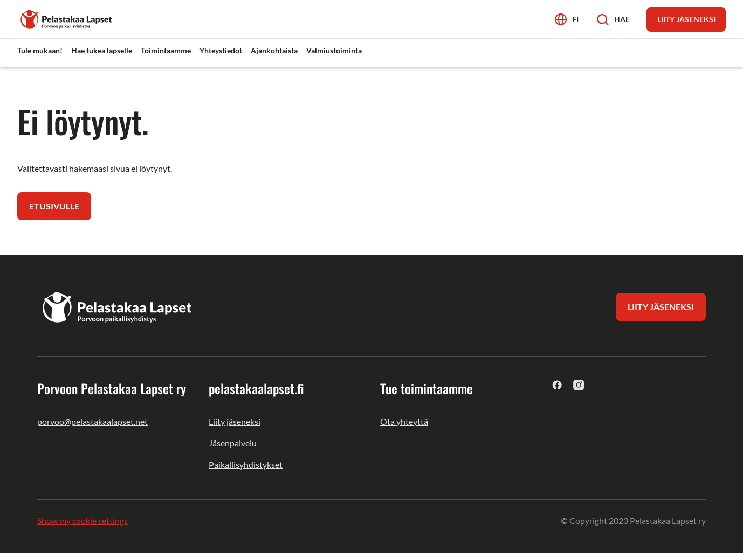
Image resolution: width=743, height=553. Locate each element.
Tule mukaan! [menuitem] (40, 50)
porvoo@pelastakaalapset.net (92, 421)
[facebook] (557, 384)
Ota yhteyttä (404, 421)
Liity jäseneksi (234, 421)
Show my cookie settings (82, 520)
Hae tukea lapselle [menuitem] (101, 50)
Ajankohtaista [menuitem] (274, 50)
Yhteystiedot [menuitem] (220, 50)
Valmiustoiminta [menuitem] (334, 50)
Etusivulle (54, 206)
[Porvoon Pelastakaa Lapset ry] (66, 18)
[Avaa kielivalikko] (566, 19)
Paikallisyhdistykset (246, 464)
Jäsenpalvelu (233, 443)
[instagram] (578, 384)
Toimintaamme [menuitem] (166, 50)
